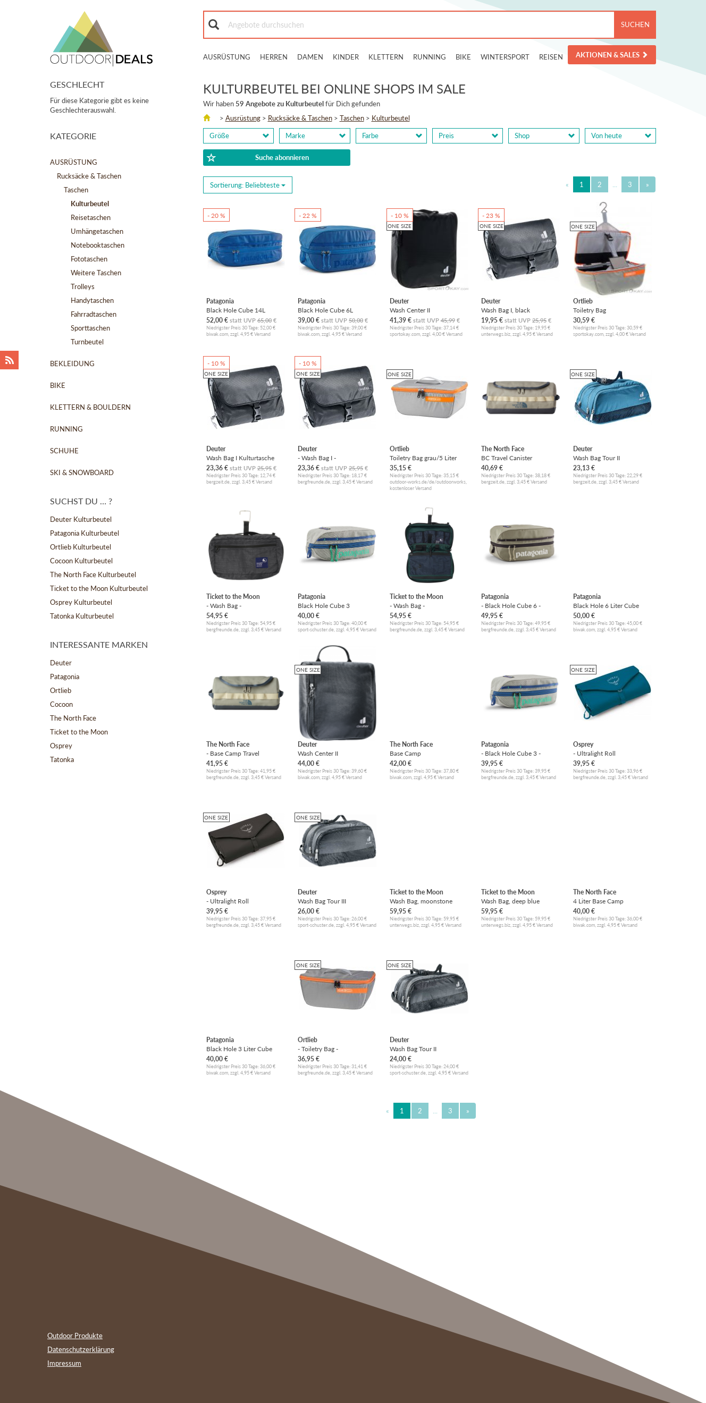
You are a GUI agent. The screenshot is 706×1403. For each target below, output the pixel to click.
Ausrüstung (226, 57)
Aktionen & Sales (612, 54)
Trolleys (83, 286)
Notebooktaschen (97, 245)
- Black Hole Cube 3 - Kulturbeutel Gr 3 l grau (514, 753)
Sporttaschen (90, 328)
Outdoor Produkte (75, 1335)
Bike (463, 57)
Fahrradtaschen (93, 314)
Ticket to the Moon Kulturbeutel (99, 588)
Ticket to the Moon (79, 732)
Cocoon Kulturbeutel (81, 560)
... (614, 184)
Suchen (635, 24)
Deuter (61, 662)
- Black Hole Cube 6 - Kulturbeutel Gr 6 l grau (514, 606)
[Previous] (567, 184)
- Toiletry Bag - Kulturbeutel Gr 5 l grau (331, 1049)
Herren (274, 57)
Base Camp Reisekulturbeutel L (416, 753)
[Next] (647, 184)
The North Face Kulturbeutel (93, 574)
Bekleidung (72, 363)
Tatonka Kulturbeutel (82, 616)
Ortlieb (60, 690)
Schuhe (64, 450)
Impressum (64, 1363)
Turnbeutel (87, 341)
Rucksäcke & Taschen (89, 176)
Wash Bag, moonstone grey (421, 901)
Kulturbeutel (391, 118)
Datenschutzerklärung (80, 1349)
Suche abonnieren (258, 158)
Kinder (346, 57)
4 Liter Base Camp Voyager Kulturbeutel (602, 901)
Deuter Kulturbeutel (81, 519)
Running (429, 57)
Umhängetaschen (97, 231)
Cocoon (61, 704)
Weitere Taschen (96, 272)
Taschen (76, 189)
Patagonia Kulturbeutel (84, 533)
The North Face (73, 718)
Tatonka (62, 759)
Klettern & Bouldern (90, 407)
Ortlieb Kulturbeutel (80, 547)
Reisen (551, 57)
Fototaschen (89, 259)
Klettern (386, 57)
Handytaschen (92, 300)
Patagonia (64, 676)
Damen (310, 57)
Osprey (61, 745)
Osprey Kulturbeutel (81, 602)
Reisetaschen (91, 217)
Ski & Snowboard (82, 472)
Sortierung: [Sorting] (247, 185)
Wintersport (505, 57)
